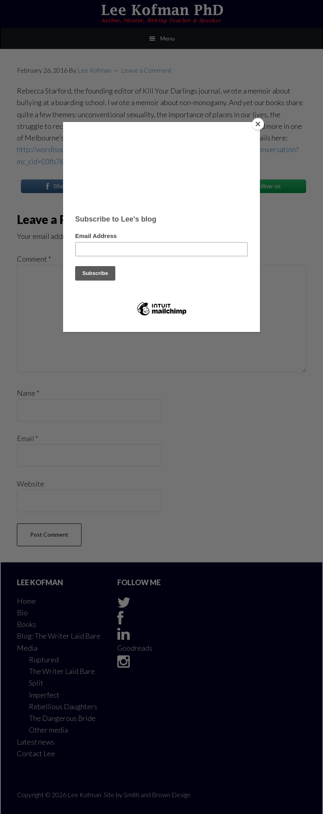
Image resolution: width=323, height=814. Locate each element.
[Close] (258, 124)
